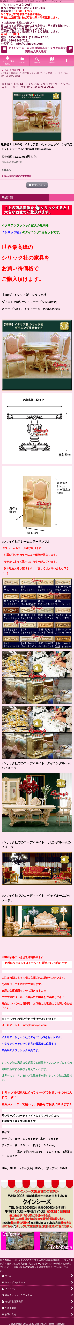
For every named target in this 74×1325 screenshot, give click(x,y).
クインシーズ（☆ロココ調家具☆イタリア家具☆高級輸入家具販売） (37, 49)
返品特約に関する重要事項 (16, 176)
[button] (4, 49)
